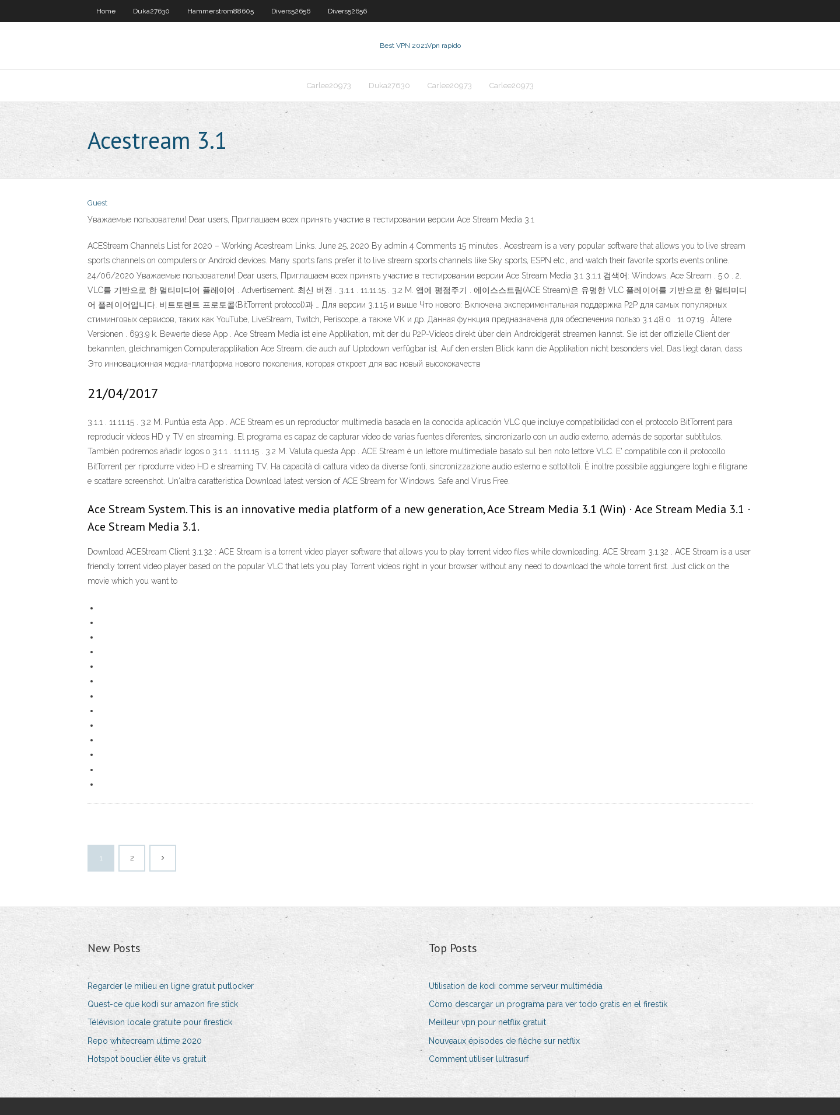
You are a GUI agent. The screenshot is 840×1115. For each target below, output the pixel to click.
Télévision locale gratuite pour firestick (160, 1022)
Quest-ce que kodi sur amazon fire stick (163, 1004)
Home (106, 11)
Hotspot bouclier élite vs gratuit (147, 1059)
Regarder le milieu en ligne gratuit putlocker (171, 986)
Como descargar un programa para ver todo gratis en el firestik (548, 1004)
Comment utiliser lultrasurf (478, 1059)
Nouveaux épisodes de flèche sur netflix (504, 1041)
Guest (97, 202)
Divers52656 (290, 11)
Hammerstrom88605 (220, 11)
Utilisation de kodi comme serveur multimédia (516, 986)
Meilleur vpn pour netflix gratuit (487, 1022)
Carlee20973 (329, 85)
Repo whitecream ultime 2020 (145, 1041)
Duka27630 (151, 11)
